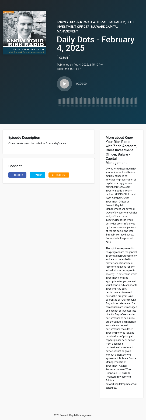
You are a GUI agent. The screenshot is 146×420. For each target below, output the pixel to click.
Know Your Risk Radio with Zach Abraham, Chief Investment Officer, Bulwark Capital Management (96, 26)
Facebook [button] (18, 174)
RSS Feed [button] (58, 175)
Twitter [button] (38, 174)
